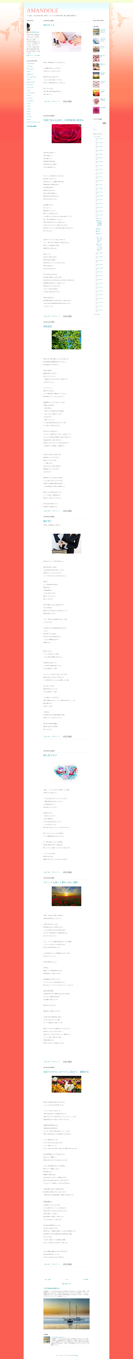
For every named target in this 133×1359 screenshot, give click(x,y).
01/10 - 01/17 (99, 306)
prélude (28, 111)
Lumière (29, 108)
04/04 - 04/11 (99, 260)
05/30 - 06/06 (99, 196)
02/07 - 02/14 (99, 291)
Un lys (28, 90)
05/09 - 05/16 (99, 207)
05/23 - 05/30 (99, 199)
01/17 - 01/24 (99, 302)
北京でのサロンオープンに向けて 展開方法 (66, 1072)
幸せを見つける (102, 82)
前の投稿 (85, 1279)
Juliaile (28, 114)
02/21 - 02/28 (99, 283)
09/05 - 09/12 (99, 142)
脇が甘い (47, 521)
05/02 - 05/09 (99, 211)
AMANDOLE (42, 10)
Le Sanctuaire (30, 100)
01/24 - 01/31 (99, 298)
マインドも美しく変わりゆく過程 (60, 882)
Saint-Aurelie (30, 84)
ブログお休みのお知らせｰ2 (51, 1288)
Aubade (28, 106)
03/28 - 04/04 (99, 264)
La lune (28, 103)
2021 (96, 136)
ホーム (67, 1279)
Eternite (29, 71)
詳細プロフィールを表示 (33, 55)
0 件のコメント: (56, 101)
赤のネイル (49, 25)
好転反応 (47, 326)
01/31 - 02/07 (99, 294)
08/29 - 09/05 (99, 146)
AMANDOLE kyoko (34, 32)
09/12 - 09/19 (99, 139)
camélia (28, 79)
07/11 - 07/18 (99, 173)
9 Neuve (29, 95)
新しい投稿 (48, 1279)
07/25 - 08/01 (99, 165)
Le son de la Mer (31, 92)
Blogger (76, 1355)
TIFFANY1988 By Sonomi (33, 122)
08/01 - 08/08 (99, 161)
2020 (96, 314)
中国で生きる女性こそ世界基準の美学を (63, 120)
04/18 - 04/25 (99, 253)
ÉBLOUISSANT (31, 82)
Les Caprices (30, 66)
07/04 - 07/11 (99, 177)
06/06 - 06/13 (99, 192)
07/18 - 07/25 (99, 169)
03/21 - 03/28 (99, 268)
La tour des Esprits (31, 77)
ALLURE (29, 116)
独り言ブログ (50, 755)
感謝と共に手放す (102, 99)
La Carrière (29, 98)
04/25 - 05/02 (99, 215)
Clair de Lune (30, 87)
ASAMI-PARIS (30, 63)
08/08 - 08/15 (99, 158)
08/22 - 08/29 (99, 150)
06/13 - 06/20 (99, 188)
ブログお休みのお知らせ (102, 39)
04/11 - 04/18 (99, 256)
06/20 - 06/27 (99, 184)
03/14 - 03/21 (99, 272)
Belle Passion (30, 69)
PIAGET (29, 119)
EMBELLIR (30, 74)
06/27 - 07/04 (99, 180)
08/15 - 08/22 (99, 154)
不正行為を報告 (31, 126)
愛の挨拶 (102, 107)
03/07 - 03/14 (99, 275)
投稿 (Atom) (68, 1283)
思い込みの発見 (102, 73)
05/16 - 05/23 (99, 203)
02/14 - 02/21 (99, 287)
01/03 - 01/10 (99, 310)
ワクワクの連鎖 (102, 91)
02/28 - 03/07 (99, 279)
